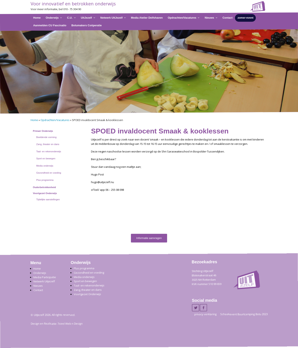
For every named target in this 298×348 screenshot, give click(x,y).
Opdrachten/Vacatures (182, 17)
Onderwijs (52, 17)
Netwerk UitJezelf (111, 17)
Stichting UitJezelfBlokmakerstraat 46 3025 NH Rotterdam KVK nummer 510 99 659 (206, 277)
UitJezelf (86, 17)
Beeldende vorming (46, 137)
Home (37, 17)
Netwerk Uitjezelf (44, 281)
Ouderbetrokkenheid (44, 187)
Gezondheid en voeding (48, 173)
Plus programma (44, 180)
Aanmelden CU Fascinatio (49, 25)
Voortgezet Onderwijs (45, 193)
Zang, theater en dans (47, 144)
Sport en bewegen (45, 158)
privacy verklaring (205, 314)
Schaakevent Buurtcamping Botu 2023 (244, 314)
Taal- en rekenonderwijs (48, 151)
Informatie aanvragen (149, 238)
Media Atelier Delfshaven (147, 17)
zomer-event (245, 17)
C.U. (69, 17)
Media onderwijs (44, 165)
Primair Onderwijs (43, 131)
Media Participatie (44, 277)
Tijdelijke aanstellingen (48, 199)
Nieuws (209, 17)
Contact (227, 17)
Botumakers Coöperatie (86, 25)
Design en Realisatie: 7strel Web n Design (57, 324)
